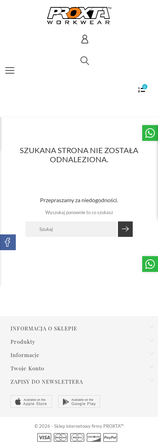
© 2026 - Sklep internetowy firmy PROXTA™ (79, 426)
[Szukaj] (71, 229)
